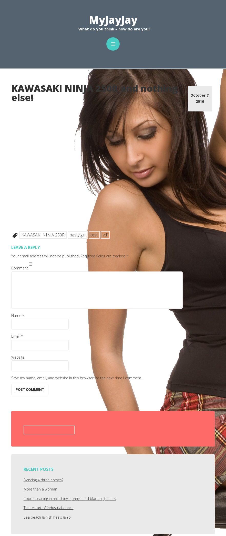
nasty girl (78, 235)
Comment (19, 268)
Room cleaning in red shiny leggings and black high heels (70, 498)
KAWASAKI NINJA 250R (43, 235)
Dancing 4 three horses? (43, 479)
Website (18, 357)
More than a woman (40, 489)
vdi (105, 235)
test (94, 235)
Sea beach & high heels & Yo (47, 517)
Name (17, 315)
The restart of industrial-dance (49, 507)
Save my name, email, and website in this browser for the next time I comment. (76, 377)
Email (17, 336)
